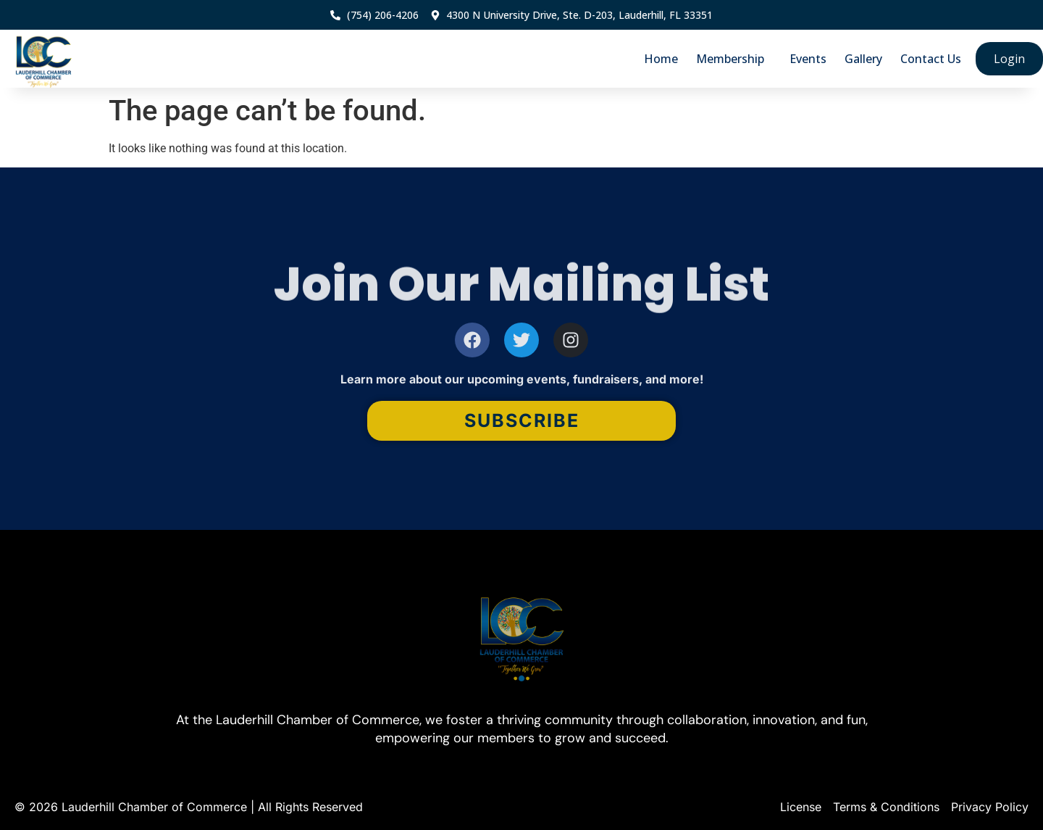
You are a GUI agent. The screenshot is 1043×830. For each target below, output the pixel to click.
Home (661, 59)
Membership (733, 59)
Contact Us (930, 59)
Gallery (863, 59)
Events (807, 59)
